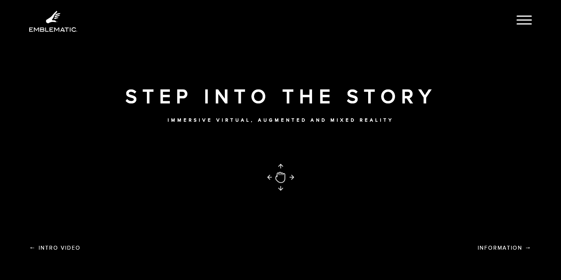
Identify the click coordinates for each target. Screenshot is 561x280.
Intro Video (55, 247)
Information (505, 247)
